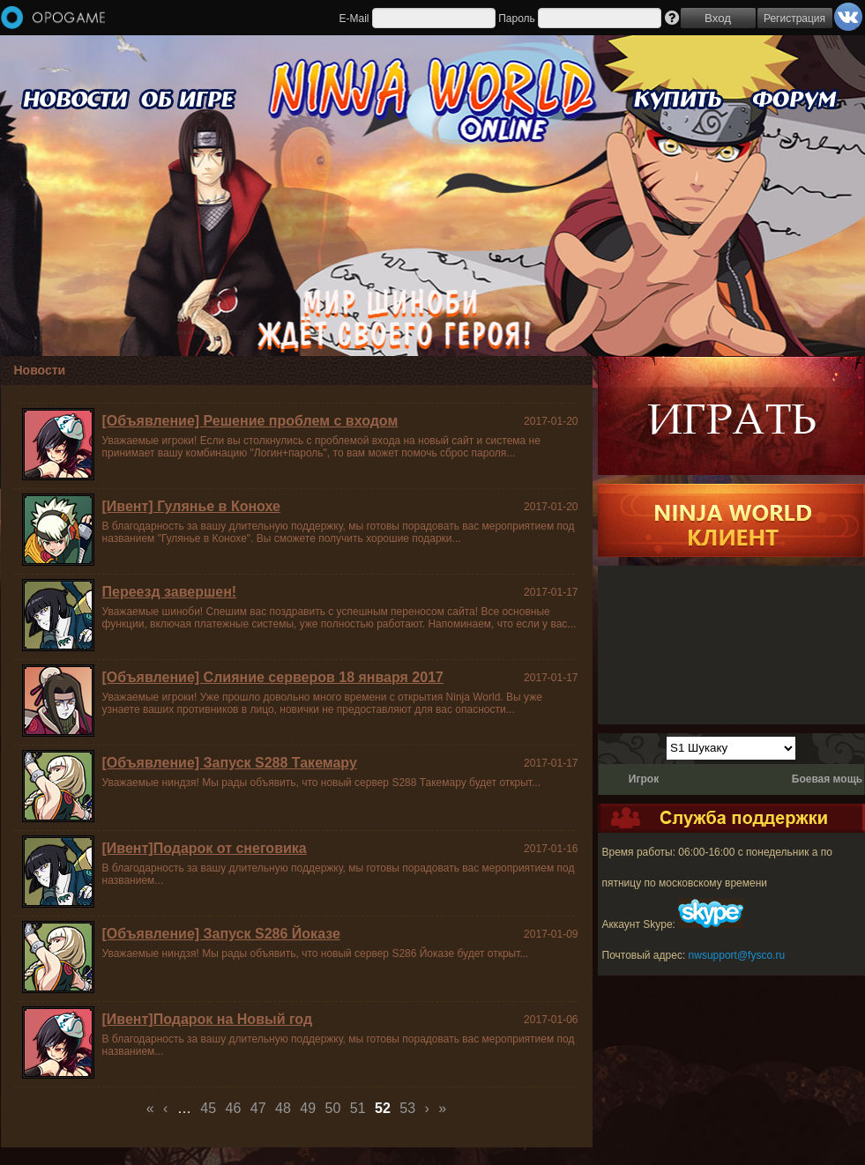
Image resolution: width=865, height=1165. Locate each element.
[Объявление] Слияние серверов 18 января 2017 (273, 677)
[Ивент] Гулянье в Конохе (191, 506)
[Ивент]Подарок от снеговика (204, 848)
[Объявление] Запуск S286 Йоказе (221, 933)
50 (333, 1108)
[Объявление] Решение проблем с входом (250, 420)
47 (258, 1108)
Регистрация (794, 18)
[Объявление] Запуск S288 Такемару (229, 762)
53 (407, 1108)
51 (358, 1108)
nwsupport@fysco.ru (737, 955)
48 (283, 1108)
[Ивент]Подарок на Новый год (207, 1019)
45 (208, 1108)
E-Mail (354, 18)
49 (308, 1108)
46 (234, 1108)
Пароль (516, 18)
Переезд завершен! (169, 591)
